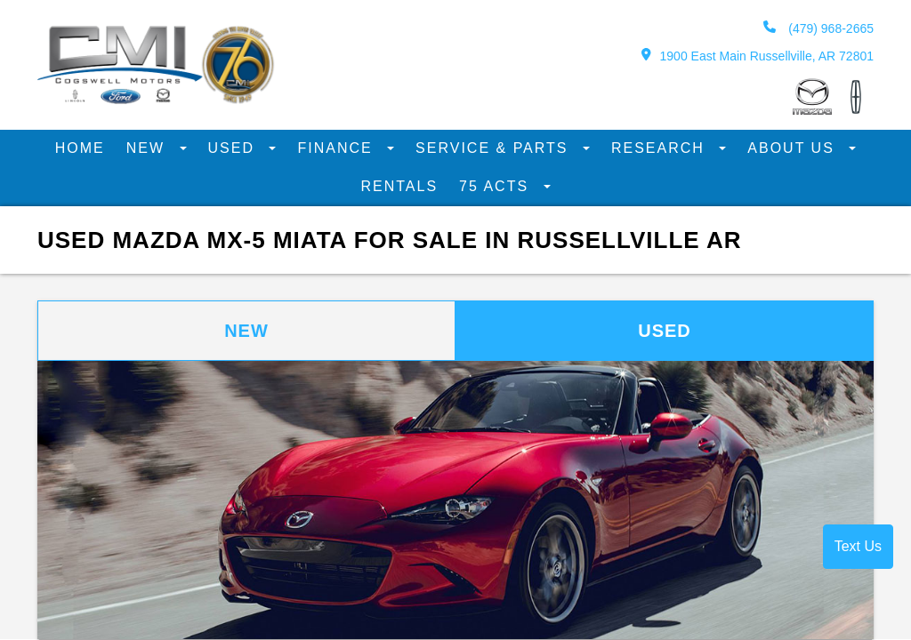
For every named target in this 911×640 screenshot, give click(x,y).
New (148, 148)
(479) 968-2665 (818, 28)
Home (80, 148)
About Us (793, 148)
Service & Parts (494, 148)
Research (660, 148)
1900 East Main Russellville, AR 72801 (757, 55)
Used (234, 148)
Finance (337, 148)
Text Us (858, 546)
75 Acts (496, 186)
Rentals (399, 186)
